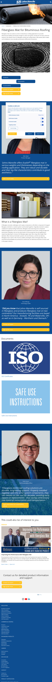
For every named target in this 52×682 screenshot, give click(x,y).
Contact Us (3, 648)
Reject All (30, 133)
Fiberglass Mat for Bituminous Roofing (21, 26)
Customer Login (4, 651)
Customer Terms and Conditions (7, 665)
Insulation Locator (4, 663)
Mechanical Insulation (6, 588)
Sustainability (4, 636)
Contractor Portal (5, 601)
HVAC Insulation (5, 585)
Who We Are (4, 632)
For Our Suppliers (5, 642)
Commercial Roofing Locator (6, 661)
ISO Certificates (7, 376)
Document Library (5, 620)
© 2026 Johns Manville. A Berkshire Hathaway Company (11, 669)
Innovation (3, 635)
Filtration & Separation (6, 616)
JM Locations (4, 649)
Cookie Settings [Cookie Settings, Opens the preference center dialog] (13, 128)
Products (3, 600)
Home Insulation (5, 591)
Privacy (2, 672)
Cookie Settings (5, 679)
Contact (3, 645)
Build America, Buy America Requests (9, 657)
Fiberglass (3, 614)
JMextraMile (4, 619)
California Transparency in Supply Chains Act (9, 676)
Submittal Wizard (5, 607)
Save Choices (12, 133)
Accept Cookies (40, 133)
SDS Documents (5, 594)
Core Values (4, 639)
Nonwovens (8, 26)
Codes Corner (4, 603)
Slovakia (3, 629)
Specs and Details (5, 606)
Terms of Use (3, 674)
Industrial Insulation (6, 586)
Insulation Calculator (6, 592)
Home (3, 26)
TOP (38, 570)
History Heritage (5, 638)
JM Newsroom (4, 641)
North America (4, 626)
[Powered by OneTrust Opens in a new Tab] (40, 138)
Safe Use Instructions (9, 416)
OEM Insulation (4, 589)
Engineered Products (7, 611)
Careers (3, 623)
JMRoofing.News (5, 604)
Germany (3, 627)
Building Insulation (5, 583)
